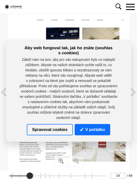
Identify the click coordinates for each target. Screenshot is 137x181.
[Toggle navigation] (130, 7)
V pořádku (92, 129)
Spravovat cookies (49, 129)
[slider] (29, 175)
